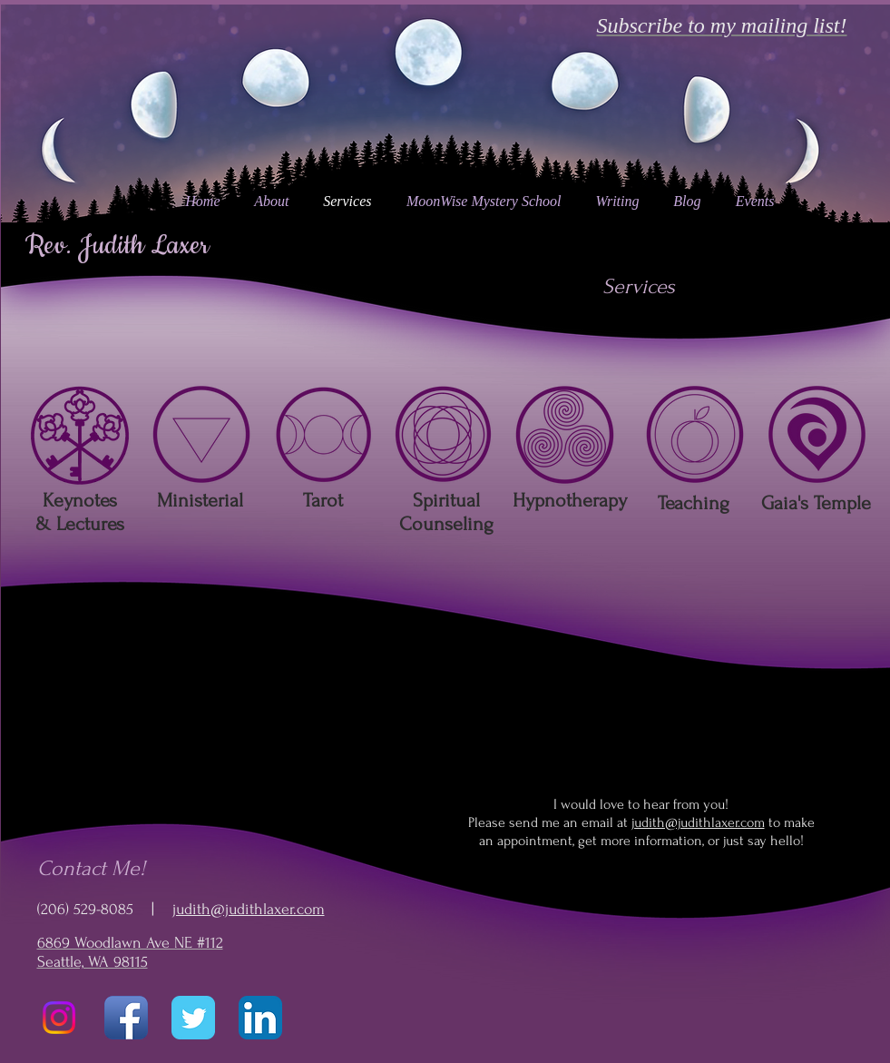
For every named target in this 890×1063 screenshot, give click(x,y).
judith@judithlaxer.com (248, 909)
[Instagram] (59, 1017)
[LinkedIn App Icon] (260, 1017)
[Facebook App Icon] (126, 1017)
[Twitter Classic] (193, 1017)
